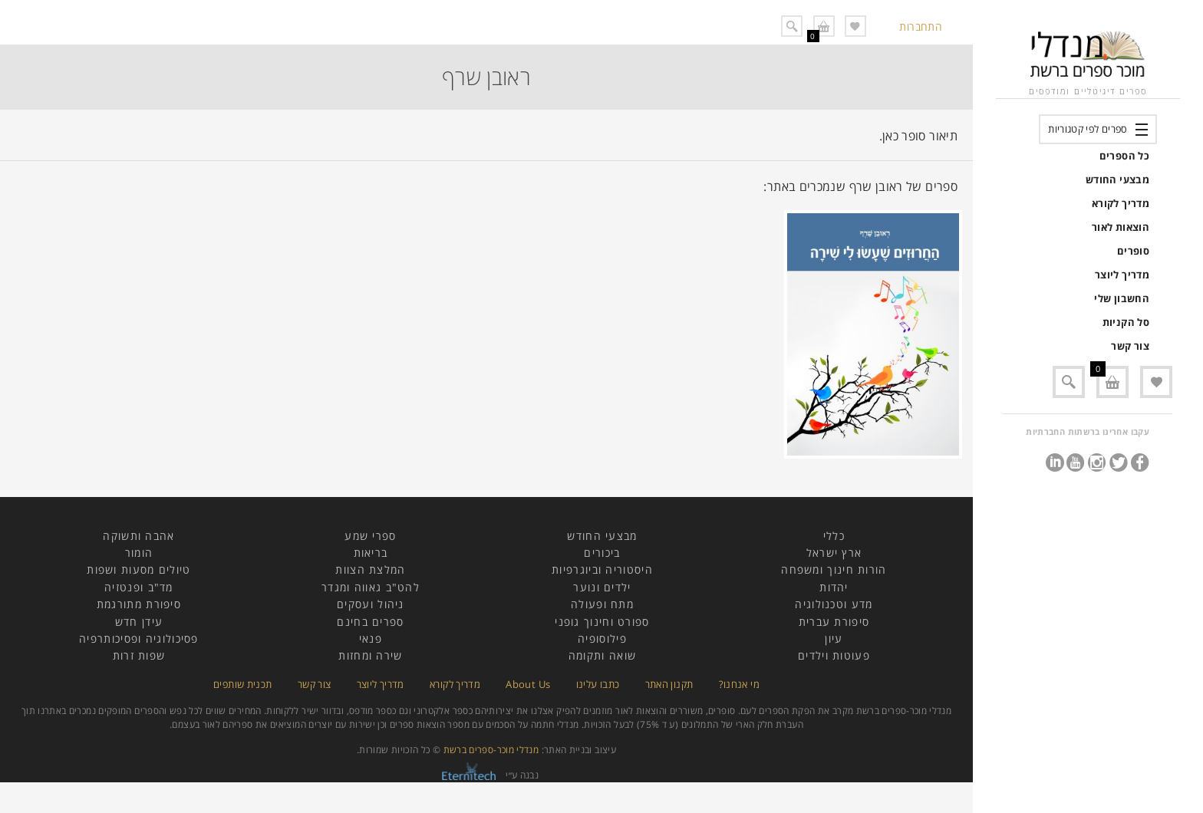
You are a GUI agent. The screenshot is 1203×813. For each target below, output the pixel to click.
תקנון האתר (669, 684)
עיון (833, 638)
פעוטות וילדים (834, 655)
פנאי (370, 638)
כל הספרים (1124, 156)
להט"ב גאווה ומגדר (370, 587)
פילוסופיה (602, 638)
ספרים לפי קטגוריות (1087, 129)
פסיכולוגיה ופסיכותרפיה (139, 638)
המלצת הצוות (370, 569)
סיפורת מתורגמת (139, 604)
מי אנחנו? (739, 684)
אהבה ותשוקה (138, 535)
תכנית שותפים (242, 684)
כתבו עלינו (598, 684)
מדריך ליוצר (1122, 274)
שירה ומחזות (370, 655)
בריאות (371, 552)
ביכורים (602, 552)
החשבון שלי (1121, 298)
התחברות (920, 26)
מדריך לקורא (1120, 203)
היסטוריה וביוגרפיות (602, 569)
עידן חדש (139, 621)
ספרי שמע (370, 535)
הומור (139, 552)
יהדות (834, 587)
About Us (528, 684)
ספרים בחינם (370, 621)
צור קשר (1130, 346)
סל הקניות (1125, 322)
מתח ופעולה (602, 604)
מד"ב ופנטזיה (138, 587)
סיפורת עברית (834, 621)
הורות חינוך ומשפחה (833, 569)
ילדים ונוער (602, 587)
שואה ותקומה (602, 655)
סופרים (1133, 251)
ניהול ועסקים (370, 604)
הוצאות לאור (1120, 227)
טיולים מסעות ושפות (138, 569)
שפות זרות (139, 655)
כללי (834, 535)
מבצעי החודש (1117, 179)
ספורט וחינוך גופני (602, 621)
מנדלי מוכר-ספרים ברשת (491, 749)
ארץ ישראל (834, 552)
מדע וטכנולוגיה (833, 604)
